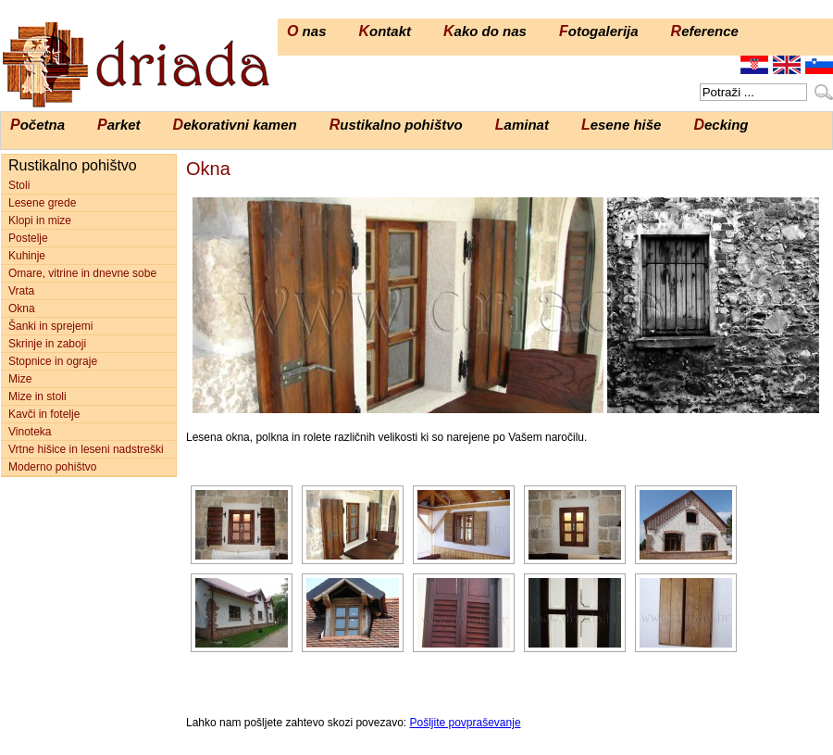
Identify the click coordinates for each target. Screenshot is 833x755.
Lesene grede (42, 202)
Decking (720, 124)
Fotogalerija (599, 31)
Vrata (21, 290)
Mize (19, 378)
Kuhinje (26, 255)
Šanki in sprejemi (50, 326)
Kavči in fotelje (44, 414)
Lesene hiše (621, 124)
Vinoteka (29, 431)
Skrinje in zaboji (47, 343)
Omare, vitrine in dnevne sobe (82, 273)
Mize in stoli (37, 396)
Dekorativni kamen (235, 124)
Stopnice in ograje (52, 361)
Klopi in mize (39, 220)
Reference (705, 31)
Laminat (522, 124)
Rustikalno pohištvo (396, 124)
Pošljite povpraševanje (464, 722)
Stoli (19, 185)
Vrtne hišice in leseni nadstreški (86, 449)
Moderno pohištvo (52, 466)
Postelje (28, 238)
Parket (119, 124)
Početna (37, 124)
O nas (306, 31)
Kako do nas (485, 31)
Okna (21, 308)
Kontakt (384, 31)
